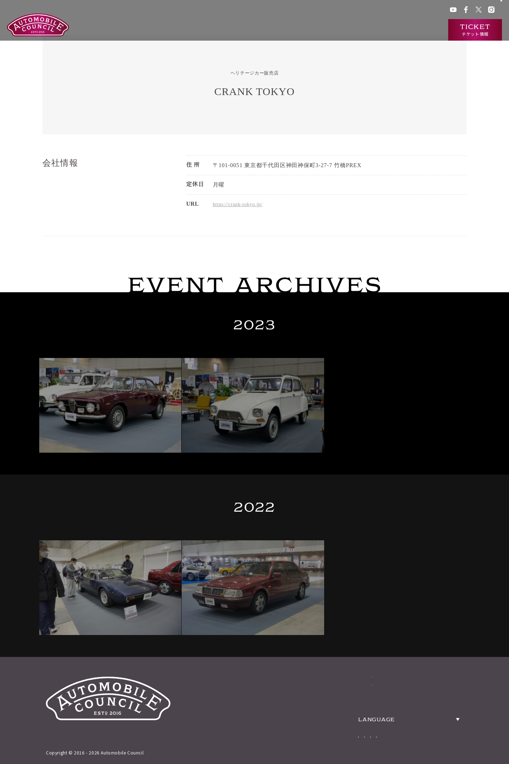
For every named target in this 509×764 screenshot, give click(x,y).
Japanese (369, 698)
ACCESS (444, 610)
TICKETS (340, 653)
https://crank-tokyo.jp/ (241, 205)
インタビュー (422, 30)
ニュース (385, 30)
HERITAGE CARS (359, 632)
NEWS (334, 674)
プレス (404, 10)
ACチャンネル (378, 10)
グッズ (327, 10)
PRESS (441, 632)
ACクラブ (348, 10)
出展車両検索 (349, 30)
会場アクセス (301, 10)
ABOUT (336, 610)
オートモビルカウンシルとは (289, 30)
